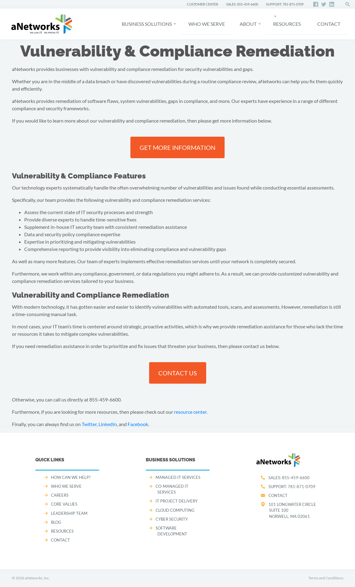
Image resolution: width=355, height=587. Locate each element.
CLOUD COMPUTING (175, 510)
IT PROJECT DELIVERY (177, 501)
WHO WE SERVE (206, 24)
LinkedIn (107, 424)
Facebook (138, 424)
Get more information (177, 147)
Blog (56, 522)
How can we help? (71, 477)
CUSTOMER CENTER (202, 4)
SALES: (289, 477)
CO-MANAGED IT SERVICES (172, 489)
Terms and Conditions (325, 578)
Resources (287, 24)
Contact (277, 495)
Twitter (89, 424)
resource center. (190, 412)
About (248, 24)
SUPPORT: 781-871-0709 (284, 4)
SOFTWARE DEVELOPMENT (171, 531)
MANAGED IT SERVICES (178, 477)
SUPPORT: (291, 486)
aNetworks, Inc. (37, 578)
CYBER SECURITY (172, 519)
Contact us (177, 373)
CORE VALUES (64, 504)
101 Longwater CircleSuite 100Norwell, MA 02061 (292, 510)
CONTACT (328, 24)
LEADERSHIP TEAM (69, 513)
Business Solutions (147, 24)
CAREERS (59, 495)
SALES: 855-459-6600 (242, 4)
